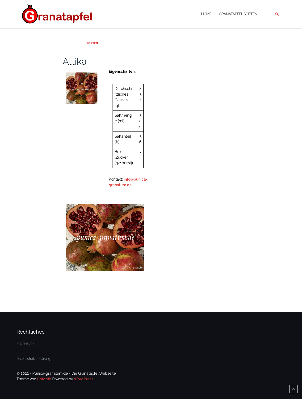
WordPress (83, 379)
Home (206, 14)
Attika (75, 61)
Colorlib (44, 379)
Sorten (92, 43)
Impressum (25, 343)
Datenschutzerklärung (33, 359)
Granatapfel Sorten (238, 14)
